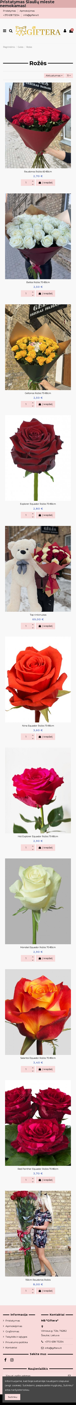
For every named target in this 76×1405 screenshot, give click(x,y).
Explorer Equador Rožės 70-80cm (38, 503)
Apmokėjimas (27, 10)
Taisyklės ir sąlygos (16, 1336)
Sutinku (12, 1396)
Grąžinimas (12, 1331)
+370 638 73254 (11, 15)
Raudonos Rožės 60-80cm (38, 171)
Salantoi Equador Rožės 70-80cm (38, 1058)
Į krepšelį (45, 182)
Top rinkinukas (38, 614)
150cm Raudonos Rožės (38, 1279)
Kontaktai (11, 1347)
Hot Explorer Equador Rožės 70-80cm (38, 836)
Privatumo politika (16, 1342)
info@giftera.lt (31, 15)
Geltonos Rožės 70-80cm (38, 393)
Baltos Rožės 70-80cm (38, 282)
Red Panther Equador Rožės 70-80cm (38, 1168)
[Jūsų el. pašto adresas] (34, 1376)
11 (69, 75)
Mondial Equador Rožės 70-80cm (38, 947)
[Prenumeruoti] (69, 1376)
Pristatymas (9, 10)
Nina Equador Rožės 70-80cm (38, 725)
